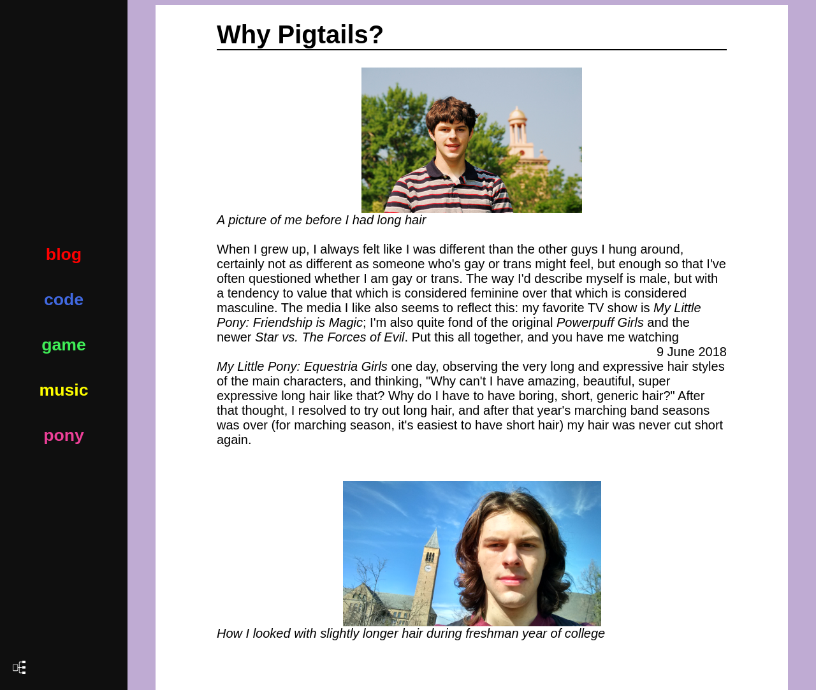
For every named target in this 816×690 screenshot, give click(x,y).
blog (64, 254)
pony (63, 435)
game (63, 344)
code (64, 299)
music (63, 389)
